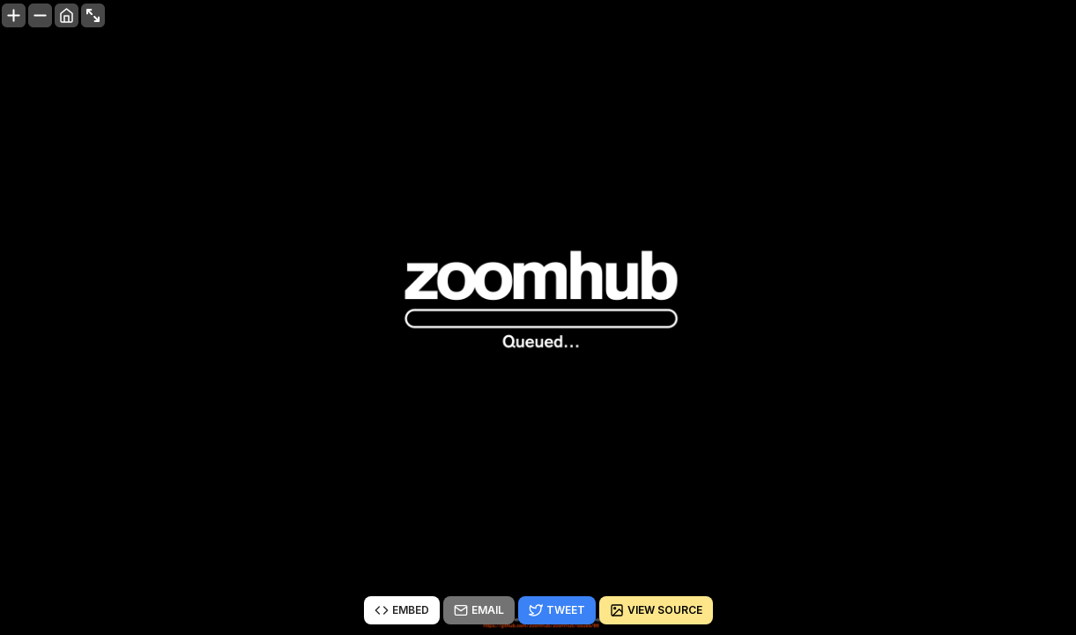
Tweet (557, 610)
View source (656, 610)
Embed (402, 610)
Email (479, 610)
